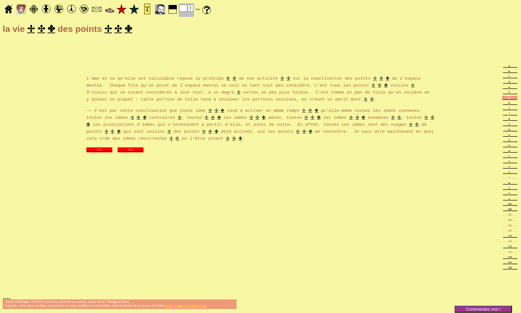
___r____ (510, 157)
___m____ (510, 130)
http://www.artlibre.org (185, 307)
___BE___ (510, 210)
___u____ (510, 173)
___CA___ (510, 237)
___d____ (510, 83)
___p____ (510, 146)
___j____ (510, 115)
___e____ (510, 88)
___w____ (510, 184)
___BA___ (510, 205)
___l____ (510, 125)
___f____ (510, 93)
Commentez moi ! (483, 309)
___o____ (510, 141)
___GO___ (510, 269)
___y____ (510, 194)
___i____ (510, 109)
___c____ (510, 77)
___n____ (510, 136)
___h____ (510, 104)
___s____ (510, 162)
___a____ (510, 67)
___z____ (510, 199)
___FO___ (510, 258)
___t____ (510, 168)
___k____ (510, 120)
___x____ (510, 189)
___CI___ (510, 247)
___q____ (510, 152)
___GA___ (510, 263)
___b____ (510, 72)
